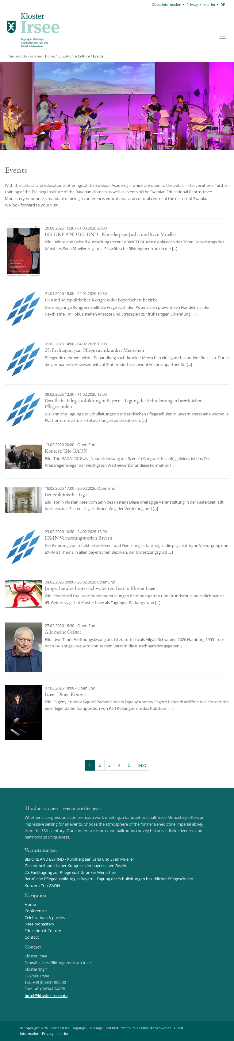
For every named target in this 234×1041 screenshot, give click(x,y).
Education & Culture (74, 56)
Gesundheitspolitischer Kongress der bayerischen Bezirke (77, 865)
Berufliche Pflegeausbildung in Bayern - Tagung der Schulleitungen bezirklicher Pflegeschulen (109, 879)
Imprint (209, 4)
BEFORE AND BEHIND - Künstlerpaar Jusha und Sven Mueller (79, 859)
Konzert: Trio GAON (42, 885)
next (142, 765)
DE (223, 4)
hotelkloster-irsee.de (46, 995)
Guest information (166, 4)
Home (50, 56)
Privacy (192, 4)
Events (98, 56)
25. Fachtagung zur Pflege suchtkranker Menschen (70, 872)
